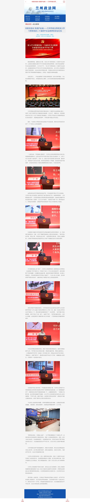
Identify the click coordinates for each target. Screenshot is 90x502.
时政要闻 (47, 16)
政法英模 (47, 18)
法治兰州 (37, 18)
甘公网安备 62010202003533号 (45, 497)
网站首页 (27, 16)
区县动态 (47, 20)
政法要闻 (57, 16)
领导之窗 (37, 16)
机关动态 (57, 18)
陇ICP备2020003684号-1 (45, 495)
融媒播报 (37, 20)
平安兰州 (27, 18)
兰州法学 (27, 20)
